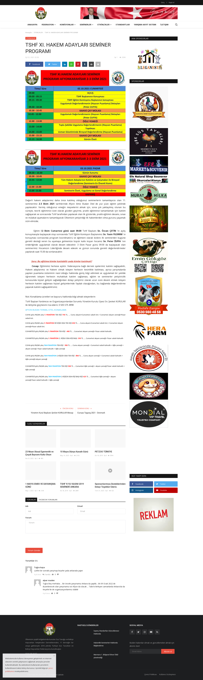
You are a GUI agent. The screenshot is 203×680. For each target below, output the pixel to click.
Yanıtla (48, 574)
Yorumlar (32, 499)
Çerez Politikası (150, 674)
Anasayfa (32, 24)
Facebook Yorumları (52, 499)
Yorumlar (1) (31, 560)
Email (80, 506)
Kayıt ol (171, 2)
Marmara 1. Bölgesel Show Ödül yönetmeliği (106, 656)
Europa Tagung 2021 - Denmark (91, 413)
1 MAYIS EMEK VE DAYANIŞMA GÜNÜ (40, 485)
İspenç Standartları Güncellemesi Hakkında (106, 632)
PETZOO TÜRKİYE (103, 451)
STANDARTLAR (123, 24)
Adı (26, 506)
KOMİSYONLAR (67, 24)
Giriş (163, 2)
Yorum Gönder (34, 550)
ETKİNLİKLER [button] (104, 24)
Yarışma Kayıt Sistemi (145, 24)
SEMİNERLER (86, 24)
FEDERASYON (49, 24)
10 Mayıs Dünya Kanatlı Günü (74, 451)
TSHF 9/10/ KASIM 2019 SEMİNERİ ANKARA (72, 485)
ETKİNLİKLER (38, 32)
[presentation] (45, 540)
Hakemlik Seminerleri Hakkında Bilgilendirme (106, 644)
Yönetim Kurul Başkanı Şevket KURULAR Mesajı (52, 413)
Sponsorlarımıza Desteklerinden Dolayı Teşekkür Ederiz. (110, 485)
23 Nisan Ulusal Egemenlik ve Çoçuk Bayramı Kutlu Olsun (39, 453)
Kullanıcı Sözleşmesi (167, 674)
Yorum (28, 517)
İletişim (164, 24)
